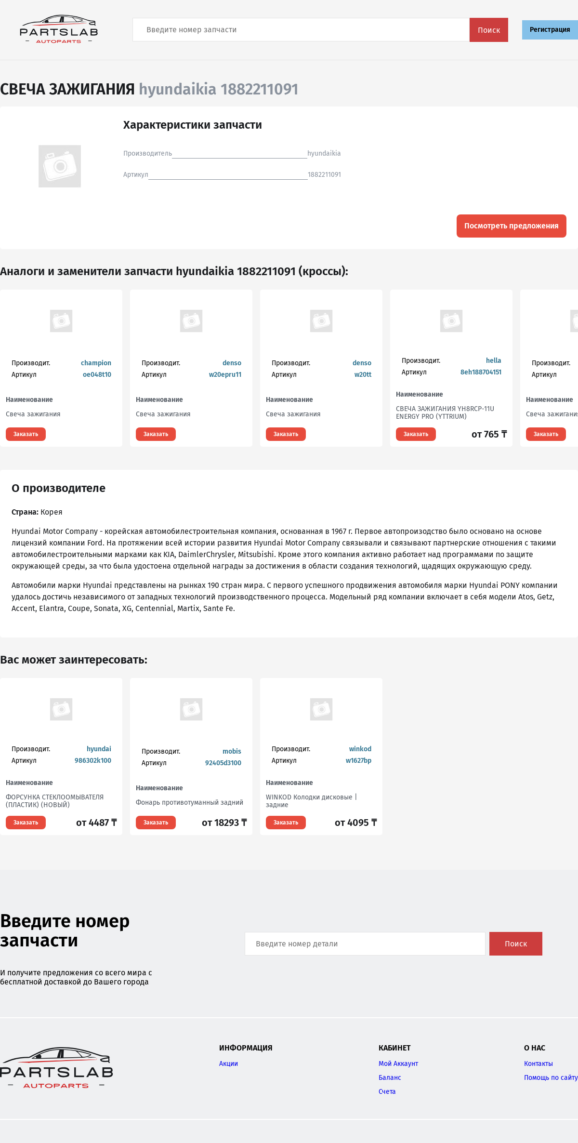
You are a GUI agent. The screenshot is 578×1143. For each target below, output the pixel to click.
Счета (387, 1092)
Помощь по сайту (551, 1078)
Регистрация (550, 30)
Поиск (489, 30)
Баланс (390, 1078)
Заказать (25, 434)
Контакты (538, 1064)
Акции (228, 1064)
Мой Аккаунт (398, 1064)
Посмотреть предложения (511, 225)
